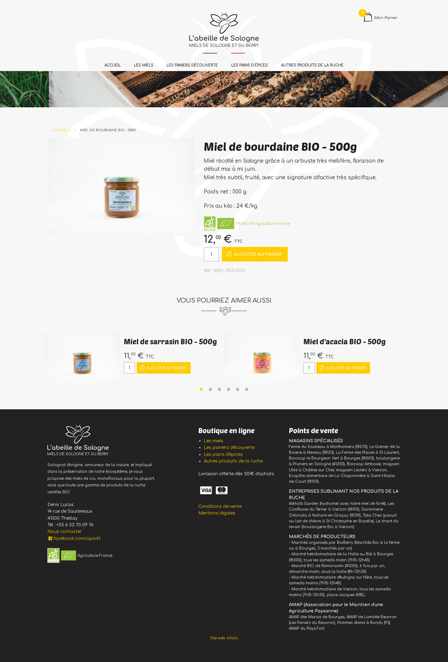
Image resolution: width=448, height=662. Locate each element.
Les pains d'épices (249, 65)
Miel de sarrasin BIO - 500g (170, 341)
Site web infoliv (224, 638)
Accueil (112, 65)
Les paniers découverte (192, 65)
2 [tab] (210, 390)
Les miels (143, 65)
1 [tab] (201, 390)
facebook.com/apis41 (73, 538)
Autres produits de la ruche (312, 65)
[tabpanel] (134, 358)
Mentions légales (216, 513)
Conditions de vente (220, 506)
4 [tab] (229, 390)
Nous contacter (64, 531)
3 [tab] (219, 390)
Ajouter (254, 254)
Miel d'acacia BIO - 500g (344, 341)
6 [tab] (247, 390)
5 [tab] (238, 390)
